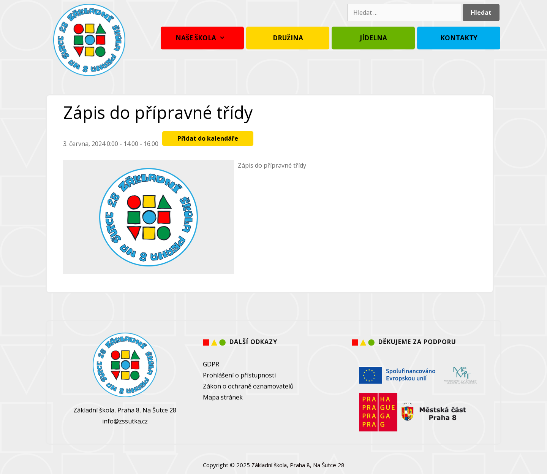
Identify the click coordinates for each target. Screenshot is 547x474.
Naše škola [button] (202, 38)
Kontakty (458, 37)
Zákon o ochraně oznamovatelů (248, 386)
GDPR (211, 364)
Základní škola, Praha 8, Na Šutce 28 (298, 465)
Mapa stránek (223, 397)
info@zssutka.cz (125, 421)
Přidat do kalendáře (207, 138)
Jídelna (373, 37)
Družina (288, 37)
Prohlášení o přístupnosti (239, 375)
